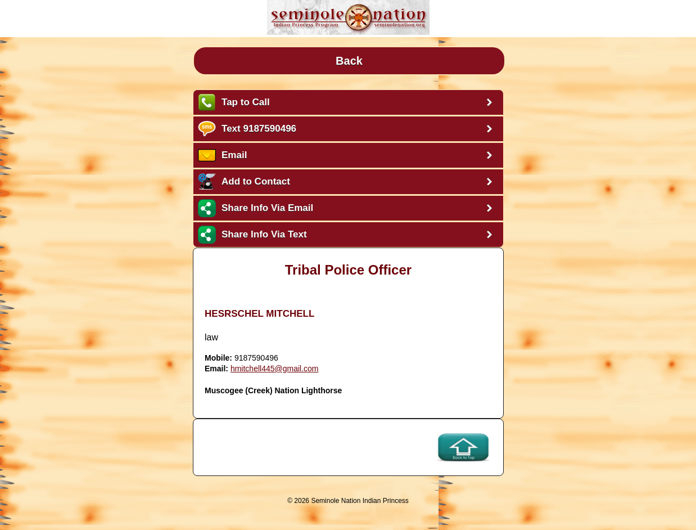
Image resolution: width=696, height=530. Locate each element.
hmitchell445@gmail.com (275, 368)
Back (349, 61)
